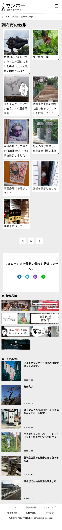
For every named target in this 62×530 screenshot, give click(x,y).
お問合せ (50, 513)
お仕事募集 (31, 513)
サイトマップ (50, 507)
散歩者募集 (12, 513)
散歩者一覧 (31, 507)
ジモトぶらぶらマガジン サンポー (13, 7)
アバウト (12, 507)
